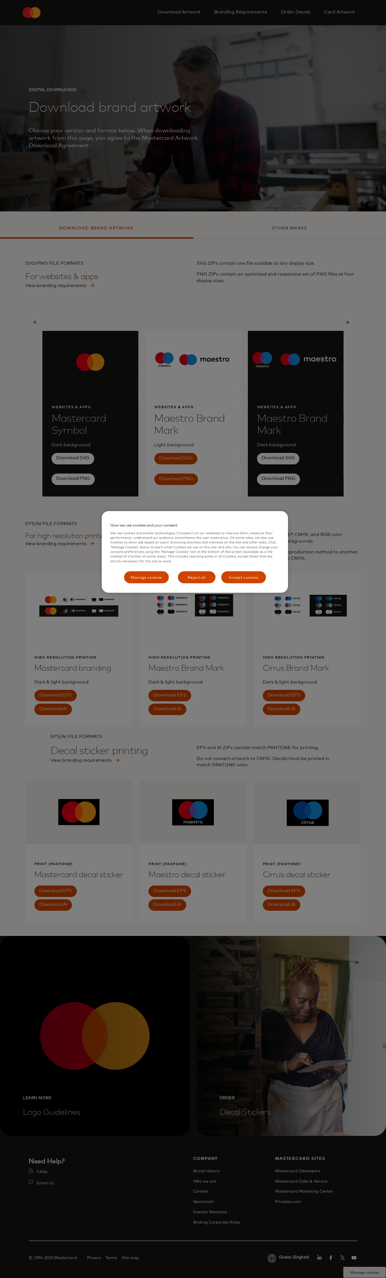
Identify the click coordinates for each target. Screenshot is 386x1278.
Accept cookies (243, 577)
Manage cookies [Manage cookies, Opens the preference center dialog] (146, 577)
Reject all (197, 577)
